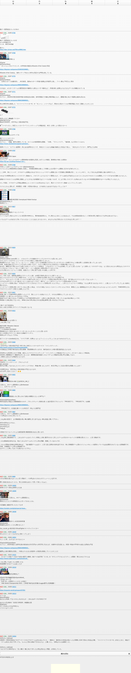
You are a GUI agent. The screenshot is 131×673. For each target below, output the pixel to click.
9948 (13, 342)
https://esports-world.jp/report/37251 (12, 590)
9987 (13, 412)
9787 (13, 150)
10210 (14, 567)
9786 (13, 129)
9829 (13, 247)
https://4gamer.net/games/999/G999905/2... (14, 85)
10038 (14, 512)
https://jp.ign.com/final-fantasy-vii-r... (12, 161)
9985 (13, 390)
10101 (14, 555)
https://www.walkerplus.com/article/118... (14, 558)
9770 (13, 76)
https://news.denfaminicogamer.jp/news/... (14, 144)
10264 (14, 636)
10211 (14, 587)
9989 (13, 476)
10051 (14, 537)
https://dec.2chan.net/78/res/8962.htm (13, 49)
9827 (13, 206)
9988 (13, 435)
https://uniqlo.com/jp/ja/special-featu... (13, 508)
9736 (13, 33)
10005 (14, 485)
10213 (14, 593)
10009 (14, 491)
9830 (13, 274)
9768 (13, 53)
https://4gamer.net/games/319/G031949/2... (14, 69)
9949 (13, 360)
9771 (13, 92)
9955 (13, 375)
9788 (13, 165)
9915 (13, 311)
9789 (13, 190)
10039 (14, 532)
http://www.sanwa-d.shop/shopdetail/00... (14, 347)
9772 (13, 107)
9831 (13, 292)
